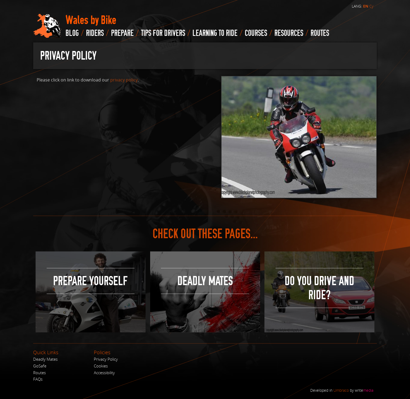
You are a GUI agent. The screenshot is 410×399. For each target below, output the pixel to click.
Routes (39, 372)
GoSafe (39, 366)
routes (320, 33)
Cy (371, 6)
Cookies (101, 366)
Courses (256, 33)
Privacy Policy (106, 359)
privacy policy (124, 80)
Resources (288, 33)
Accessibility (104, 372)
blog (72, 33)
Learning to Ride (214, 33)
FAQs (38, 379)
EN (365, 6)
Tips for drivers (163, 33)
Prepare (122, 33)
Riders (95, 33)
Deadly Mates (45, 359)
